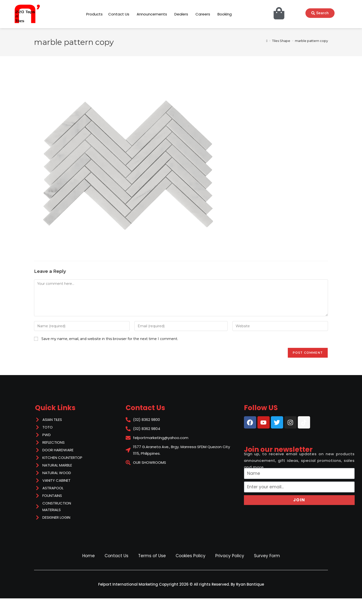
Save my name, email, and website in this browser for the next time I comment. (109, 339)
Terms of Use (152, 556)
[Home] (266, 41)
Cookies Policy (190, 556)
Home (88, 556)
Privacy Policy (229, 556)
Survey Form (267, 556)
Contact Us (116, 556)
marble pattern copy (311, 41)
